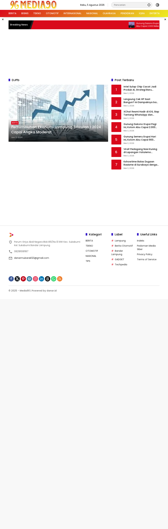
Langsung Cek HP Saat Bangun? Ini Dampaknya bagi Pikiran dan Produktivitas (141, 101)
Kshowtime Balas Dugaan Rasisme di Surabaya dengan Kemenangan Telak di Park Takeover (141, 163)
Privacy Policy (144, 254)
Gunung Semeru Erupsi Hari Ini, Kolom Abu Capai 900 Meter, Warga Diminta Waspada (140, 138)
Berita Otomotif (124, 245)
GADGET (119, 259)
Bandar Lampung (117, 252)
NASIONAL (91, 256)
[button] (149, 5)
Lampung (120, 240)
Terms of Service (147, 259)
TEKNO (89, 245)
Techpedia (121, 264)
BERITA (15, 122)
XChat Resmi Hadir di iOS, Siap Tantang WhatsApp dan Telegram (141, 113)
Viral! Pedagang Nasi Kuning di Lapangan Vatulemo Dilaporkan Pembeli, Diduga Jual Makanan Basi (140, 151)
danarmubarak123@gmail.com (31, 258)
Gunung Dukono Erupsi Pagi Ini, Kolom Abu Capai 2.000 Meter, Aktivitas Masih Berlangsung (140, 126)
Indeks (140, 240)
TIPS (88, 261)
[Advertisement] (88, 53)
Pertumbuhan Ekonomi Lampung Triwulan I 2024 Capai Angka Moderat (56, 130)
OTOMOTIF (92, 250)
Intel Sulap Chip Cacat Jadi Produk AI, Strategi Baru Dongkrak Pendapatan (140, 88)
